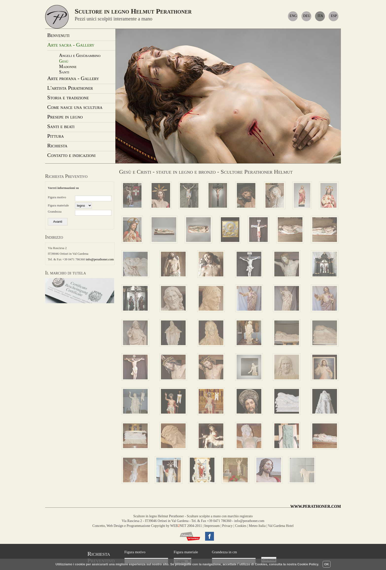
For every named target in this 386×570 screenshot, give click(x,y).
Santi (64, 71)
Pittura (55, 136)
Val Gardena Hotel (281, 526)
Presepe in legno (65, 117)
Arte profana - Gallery (73, 78)
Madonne (68, 66)
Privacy (227, 526)
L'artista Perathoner (70, 88)
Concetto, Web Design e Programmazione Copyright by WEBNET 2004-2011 (147, 526)
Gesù (64, 61)
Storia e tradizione (68, 97)
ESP (334, 16)
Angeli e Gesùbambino (80, 55)
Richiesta (57, 145)
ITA (320, 16)
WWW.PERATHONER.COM (315, 506)
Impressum (212, 526)
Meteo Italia (257, 526)
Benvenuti (58, 35)
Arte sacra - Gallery (70, 45)
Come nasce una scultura (75, 107)
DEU (306, 16)
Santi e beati (61, 126)
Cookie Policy (307, 564)
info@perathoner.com (100, 259)
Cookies (240, 526)
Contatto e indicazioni (71, 155)
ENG (293, 16)
